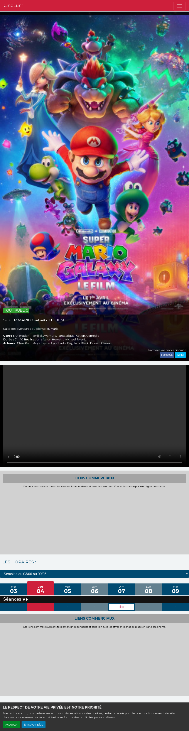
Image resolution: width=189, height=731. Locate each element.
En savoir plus (33, 724)
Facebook (167, 354)
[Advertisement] (94, 520)
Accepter (11, 724)
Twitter (180, 354)
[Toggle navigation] (179, 6)
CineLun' (13, 5)
